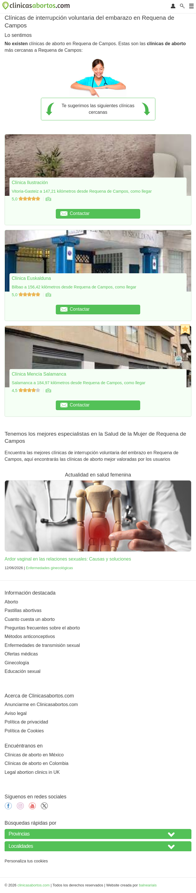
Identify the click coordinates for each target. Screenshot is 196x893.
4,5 (26, 390)
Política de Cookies (24, 730)
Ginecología (17, 662)
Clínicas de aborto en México (34, 754)
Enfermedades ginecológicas (49, 568)
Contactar (75, 213)
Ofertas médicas (21, 653)
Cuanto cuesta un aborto (30, 619)
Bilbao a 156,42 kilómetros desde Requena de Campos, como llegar (74, 287)
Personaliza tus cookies (26, 861)
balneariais (148, 885)
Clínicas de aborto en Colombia (36, 763)
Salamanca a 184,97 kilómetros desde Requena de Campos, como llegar (78, 382)
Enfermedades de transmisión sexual (42, 645)
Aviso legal (16, 713)
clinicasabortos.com (33, 885)
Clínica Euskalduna (31, 278)
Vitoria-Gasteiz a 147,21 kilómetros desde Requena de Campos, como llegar (82, 191)
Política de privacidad (26, 721)
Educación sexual (22, 671)
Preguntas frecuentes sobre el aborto (42, 627)
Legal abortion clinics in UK (32, 772)
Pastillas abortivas (23, 610)
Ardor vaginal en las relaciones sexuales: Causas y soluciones (68, 559)
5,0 (26, 199)
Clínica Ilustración (30, 182)
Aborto (11, 601)
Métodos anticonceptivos (30, 636)
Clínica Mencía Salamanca (39, 374)
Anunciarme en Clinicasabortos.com (41, 704)
